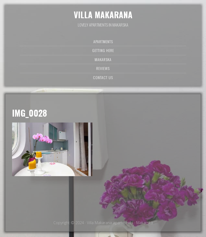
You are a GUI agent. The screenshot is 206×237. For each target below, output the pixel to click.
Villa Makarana (103, 15)
